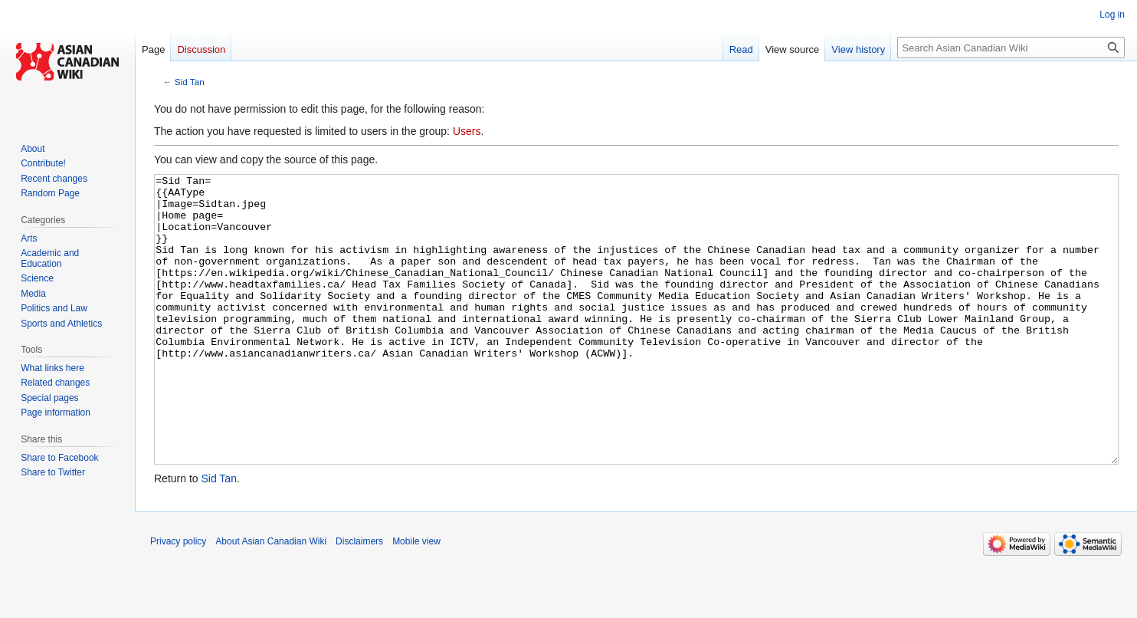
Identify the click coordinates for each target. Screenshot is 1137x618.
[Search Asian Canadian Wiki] (1011, 47)
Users (467, 131)
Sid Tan (190, 82)
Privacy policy (178, 598)
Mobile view (416, 598)
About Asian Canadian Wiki (270, 598)
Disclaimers (359, 598)
